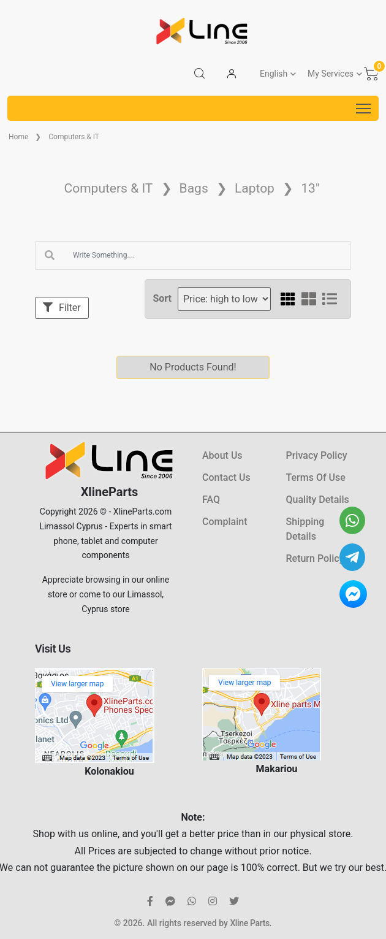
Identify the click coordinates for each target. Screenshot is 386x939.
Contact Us (226, 477)
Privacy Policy (316, 455)
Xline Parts (249, 923)
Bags (194, 188)
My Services (331, 74)
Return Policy (315, 558)
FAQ (211, 499)
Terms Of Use (316, 477)
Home (18, 136)
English (273, 74)
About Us (222, 455)
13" (310, 188)
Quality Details (317, 499)
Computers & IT (73, 136)
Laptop (254, 188)
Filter (62, 307)
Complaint (224, 521)
